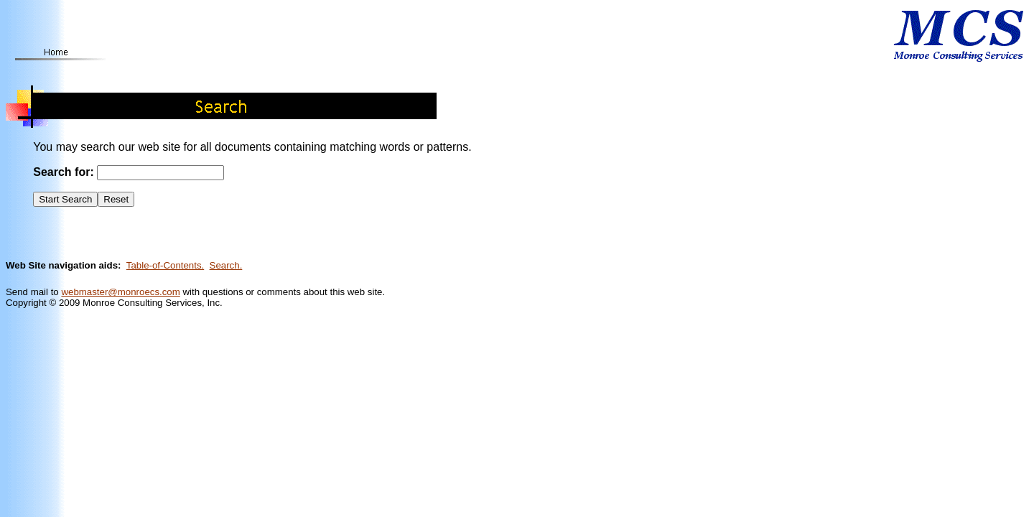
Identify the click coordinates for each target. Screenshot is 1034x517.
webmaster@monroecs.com (120, 292)
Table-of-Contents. (165, 265)
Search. (226, 265)
